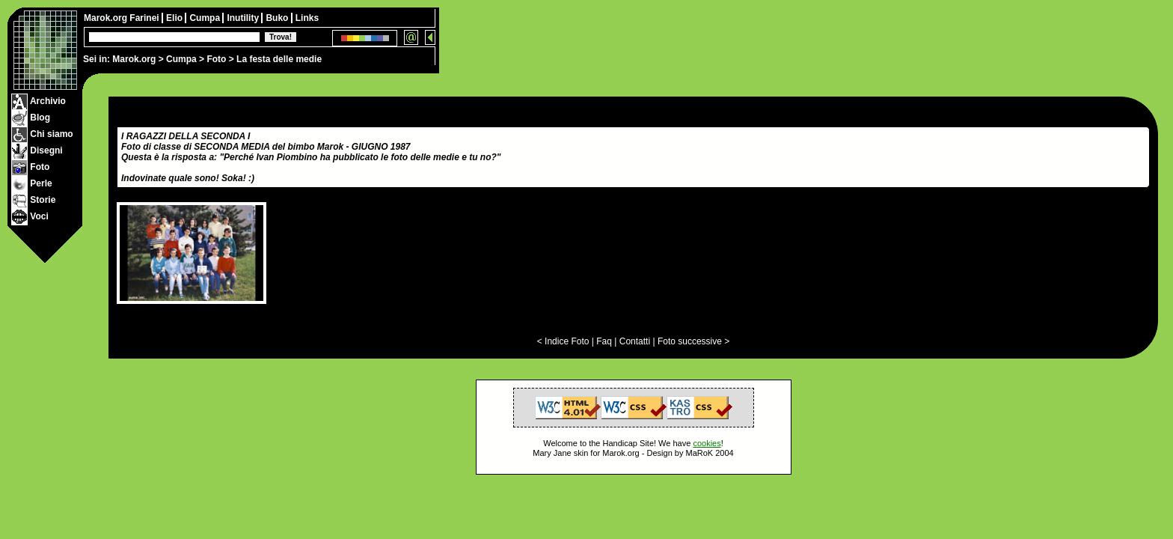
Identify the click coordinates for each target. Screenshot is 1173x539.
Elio (175, 18)
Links (307, 18)
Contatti (634, 341)
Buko (278, 18)
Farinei (145, 18)
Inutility (244, 18)
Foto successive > (693, 341)
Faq (604, 341)
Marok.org (134, 59)
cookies (706, 443)
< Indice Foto (563, 341)
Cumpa (181, 59)
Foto (216, 59)
